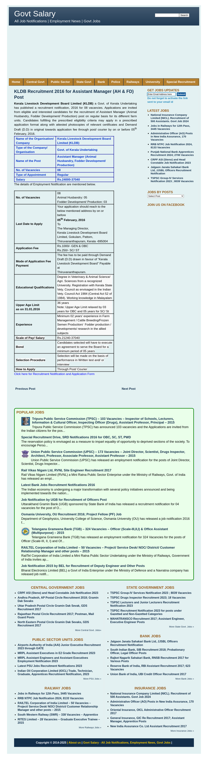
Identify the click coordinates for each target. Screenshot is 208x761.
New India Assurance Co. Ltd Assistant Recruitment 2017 (148, 726)
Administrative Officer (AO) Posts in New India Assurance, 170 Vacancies (172, 136)
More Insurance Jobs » (182, 731)
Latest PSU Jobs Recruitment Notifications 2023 (50, 665)
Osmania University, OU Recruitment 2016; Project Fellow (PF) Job (71, 514)
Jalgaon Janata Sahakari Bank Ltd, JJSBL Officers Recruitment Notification (171, 170)
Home (16, 82)
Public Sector (60, 82)
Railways (133, 82)
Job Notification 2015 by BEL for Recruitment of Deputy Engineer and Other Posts (83, 566)
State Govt (83, 82)
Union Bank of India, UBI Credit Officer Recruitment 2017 (148, 674)
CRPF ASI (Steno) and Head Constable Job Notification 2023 (171, 161)
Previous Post (25, 388)
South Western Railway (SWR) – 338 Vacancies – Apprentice (58, 714)
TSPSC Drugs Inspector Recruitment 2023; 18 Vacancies (148, 597)
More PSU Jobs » (92, 678)
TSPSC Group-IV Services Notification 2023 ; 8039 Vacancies (172, 179)
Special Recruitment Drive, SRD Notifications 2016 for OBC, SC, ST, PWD (76, 437)
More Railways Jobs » (90, 727)
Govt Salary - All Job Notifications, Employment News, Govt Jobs (127, 742)
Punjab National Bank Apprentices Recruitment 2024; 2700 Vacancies (172, 153)
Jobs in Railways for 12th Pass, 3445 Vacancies (49, 693)
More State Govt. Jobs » (181, 626)
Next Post (129, 388)
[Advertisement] (104, 52)
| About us (74, 742)
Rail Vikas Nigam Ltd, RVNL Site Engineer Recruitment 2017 (66, 470)
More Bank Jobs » (184, 678)
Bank (101, 82)
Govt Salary (35, 13)
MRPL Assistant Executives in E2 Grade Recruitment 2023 (56, 653)
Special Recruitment (181, 82)
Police (115, 82)
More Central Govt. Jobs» (88, 630)
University (153, 82)
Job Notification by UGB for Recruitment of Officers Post (64, 499)
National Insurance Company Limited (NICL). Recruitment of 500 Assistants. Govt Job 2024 (170, 118)
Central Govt (35, 82)
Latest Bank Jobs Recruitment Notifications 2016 (58, 485)
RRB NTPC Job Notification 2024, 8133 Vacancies (51, 698)
